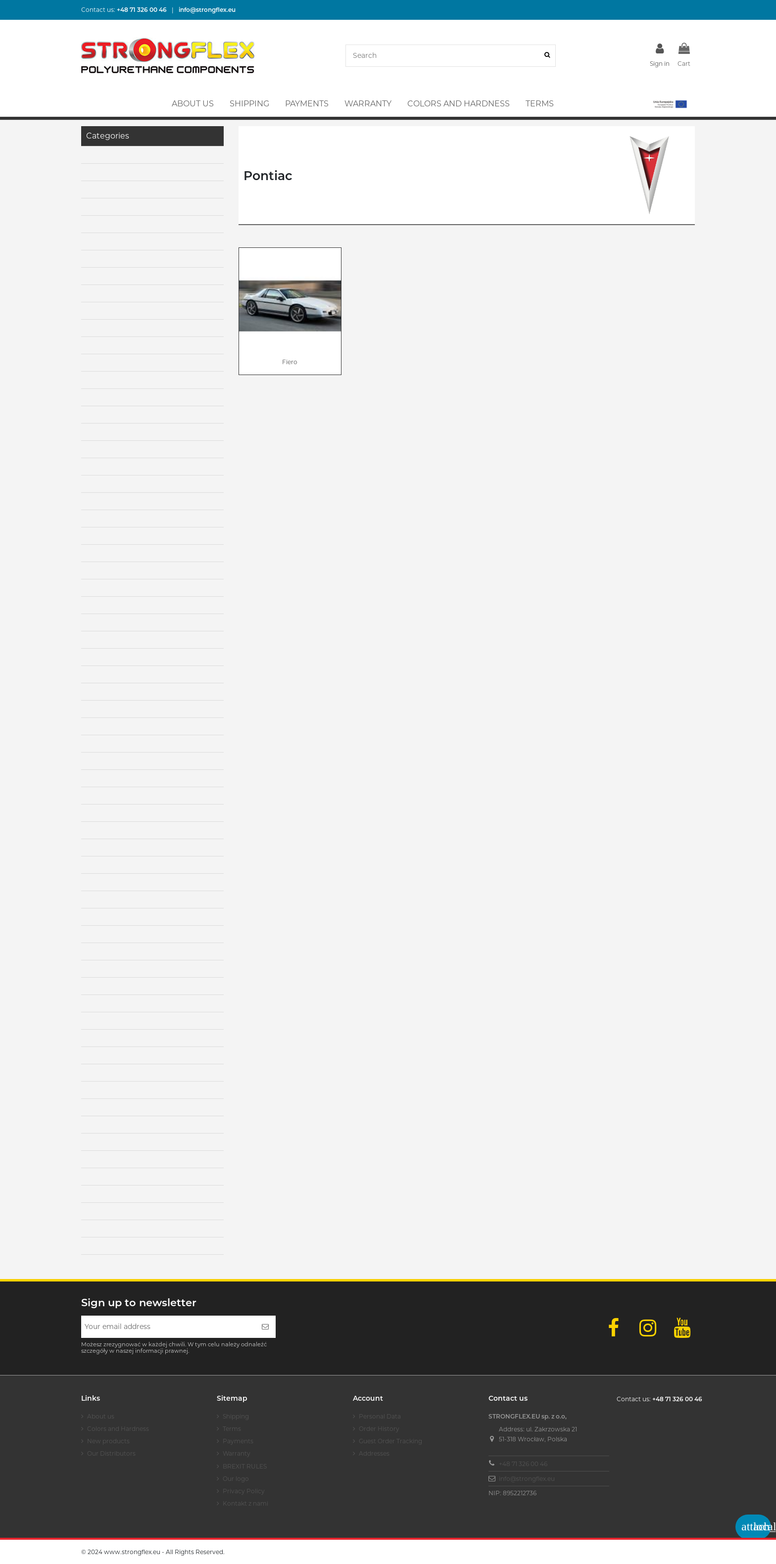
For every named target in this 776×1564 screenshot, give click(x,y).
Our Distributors (111, 1453)
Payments (238, 1441)
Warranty (236, 1453)
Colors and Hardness (118, 1428)
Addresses (374, 1453)
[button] (669, 104)
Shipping (236, 1416)
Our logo (236, 1478)
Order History (379, 1428)
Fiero (289, 362)
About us (100, 1416)
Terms (232, 1428)
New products (108, 1441)
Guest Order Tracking (390, 1441)
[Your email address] (168, 1327)
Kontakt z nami (245, 1503)
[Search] (547, 56)
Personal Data (380, 1416)
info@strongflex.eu (527, 1478)
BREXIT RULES (245, 1466)
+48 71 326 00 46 (523, 1464)
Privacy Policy (244, 1491)
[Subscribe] (265, 1327)
